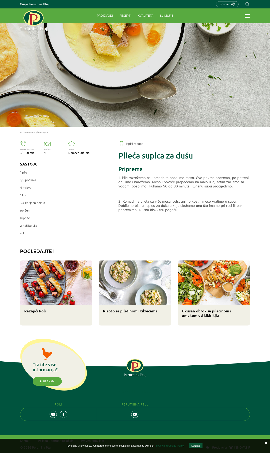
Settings (195, 445)
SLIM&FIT (166, 15)
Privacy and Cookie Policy (169, 445)
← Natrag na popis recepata (34, 132)
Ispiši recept (134, 143)
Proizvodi (105, 15)
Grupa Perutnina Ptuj (34, 4)
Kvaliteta (146, 15)
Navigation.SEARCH (247, 4)
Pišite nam (47, 381)
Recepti (125, 15)
